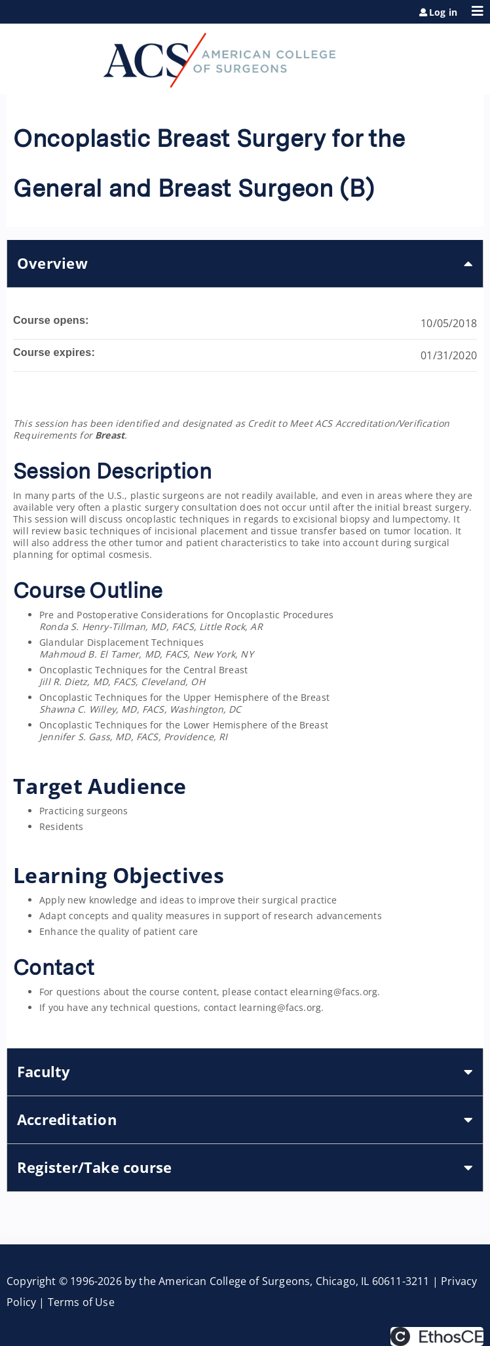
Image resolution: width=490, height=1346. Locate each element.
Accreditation (67, 1119)
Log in (443, 12)
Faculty (44, 1071)
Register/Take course (94, 1167)
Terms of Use (81, 1302)
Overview (52, 263)
